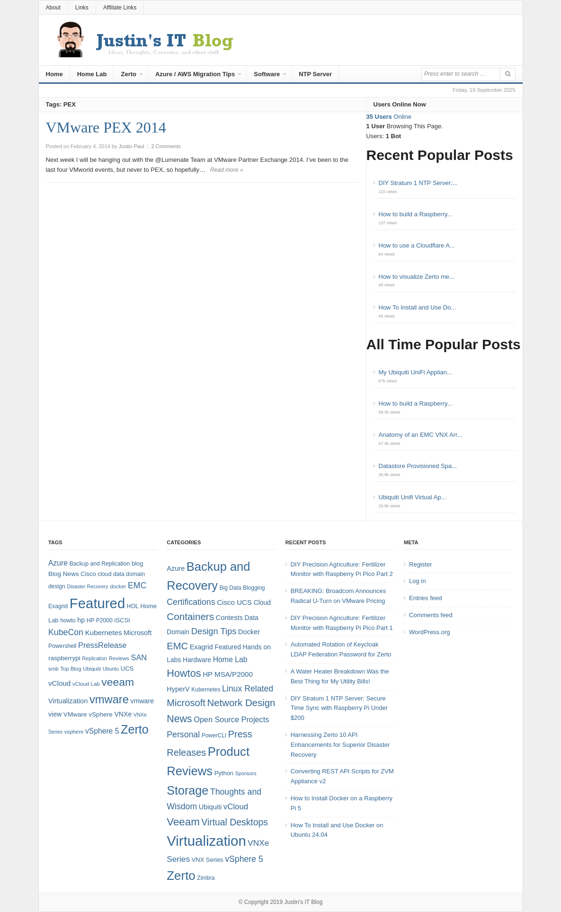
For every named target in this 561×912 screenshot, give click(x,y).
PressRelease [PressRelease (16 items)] (102, 645)
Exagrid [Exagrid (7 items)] (201, 647)
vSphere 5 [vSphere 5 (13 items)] (244, 859)
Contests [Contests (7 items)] (229, 617)
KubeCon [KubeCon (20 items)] (65, 632)
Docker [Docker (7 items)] (249, 632)
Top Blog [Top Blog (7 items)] (70, 669)
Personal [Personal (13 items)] (183, 734)
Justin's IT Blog (304, 902)
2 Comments (165, 146)
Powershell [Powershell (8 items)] (62, 646)
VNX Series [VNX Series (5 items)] (207, 859)
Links (82, 7)
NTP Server (315, 74)
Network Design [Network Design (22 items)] (241, 703)
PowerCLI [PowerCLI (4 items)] (214, 735)
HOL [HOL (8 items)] (133, 606)
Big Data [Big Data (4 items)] (230, 587)
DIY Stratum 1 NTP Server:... (418, 182)
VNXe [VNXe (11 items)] (123, 714)
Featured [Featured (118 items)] (97, 603)
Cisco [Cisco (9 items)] (88, 573)
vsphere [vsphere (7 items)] (74, 732)
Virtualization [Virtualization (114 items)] (206, 841)
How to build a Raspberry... (416, 214)
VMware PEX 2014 (106, 127)
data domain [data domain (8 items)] (129, 574)
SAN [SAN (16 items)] (139, 657)
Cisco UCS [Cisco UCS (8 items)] (234, 602)
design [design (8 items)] (56, 586)
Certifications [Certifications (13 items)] (191, 602)
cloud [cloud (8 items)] (104, 574)
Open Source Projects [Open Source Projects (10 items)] (231, 719)
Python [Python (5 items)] (223, 773)
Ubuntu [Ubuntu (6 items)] (111, 669)
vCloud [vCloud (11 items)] (235, 806)
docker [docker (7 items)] (118, 586)
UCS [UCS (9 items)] (127, 668)
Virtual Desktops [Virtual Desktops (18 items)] (234, 822)
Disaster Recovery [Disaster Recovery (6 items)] (87, 586)
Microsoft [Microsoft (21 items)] (186, 703)
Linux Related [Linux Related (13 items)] (247, 688)
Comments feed (431, 615)
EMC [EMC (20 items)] (137, 585)
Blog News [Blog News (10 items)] (63, 573)
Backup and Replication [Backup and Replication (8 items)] (99, 563)
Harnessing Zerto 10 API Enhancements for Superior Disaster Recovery (340, 744)
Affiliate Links (119, 7)
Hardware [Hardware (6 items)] (197, 660)
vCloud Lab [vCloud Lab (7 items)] (86, 684)
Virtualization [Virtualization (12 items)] (68, 701)
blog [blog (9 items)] (137, 563)
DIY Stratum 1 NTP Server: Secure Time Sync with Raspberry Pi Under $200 (339, 708)
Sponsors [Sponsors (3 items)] (246, 773)
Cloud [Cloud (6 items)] (262, 602)
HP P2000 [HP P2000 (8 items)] (100, 620)
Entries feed (425, 598)
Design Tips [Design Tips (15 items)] (214, 631)
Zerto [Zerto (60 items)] (181, 875)
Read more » (226, 170)
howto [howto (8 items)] (67, 620)
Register (420, 564)
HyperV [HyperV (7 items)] (178, 689)
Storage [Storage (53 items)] (187, 790)
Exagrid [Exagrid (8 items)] (58, 606)
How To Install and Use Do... (417, 307)
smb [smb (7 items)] (53, 669)
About (53, 7)
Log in (417, 580)
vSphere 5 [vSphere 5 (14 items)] (102, 731)
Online (388, 116)
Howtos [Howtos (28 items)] (184, 673)
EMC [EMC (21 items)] (177, 646)
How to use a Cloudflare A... (417, 245)
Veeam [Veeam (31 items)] (183, 822)
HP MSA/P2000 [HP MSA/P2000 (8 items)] (228, 674)
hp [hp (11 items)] (81, 620)
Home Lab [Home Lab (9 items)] (230, 659)
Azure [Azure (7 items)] (176, 568)
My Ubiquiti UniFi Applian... (415, 372)
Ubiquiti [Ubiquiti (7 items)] (92, 669)
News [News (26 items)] (179, 719)
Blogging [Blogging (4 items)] (254, 587)
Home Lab (92, 74)
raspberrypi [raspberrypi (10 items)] (64, 658)
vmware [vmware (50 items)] (109, 699)
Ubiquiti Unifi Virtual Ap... (412, 497)
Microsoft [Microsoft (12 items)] (137, 633)
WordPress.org (429, 632)
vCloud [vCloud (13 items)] (59, 683)
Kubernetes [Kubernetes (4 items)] (205, 689)
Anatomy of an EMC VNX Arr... (421, 434)
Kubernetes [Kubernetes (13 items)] (103, 633)
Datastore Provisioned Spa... (418, 465)
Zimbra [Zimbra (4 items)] (205, 878)
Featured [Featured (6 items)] (227, 647)
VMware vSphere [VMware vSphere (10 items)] (88, 714)
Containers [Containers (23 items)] (190, 616)
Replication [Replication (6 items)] (94, 658)
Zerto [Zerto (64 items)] (135, 729)
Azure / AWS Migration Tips (195, 74)
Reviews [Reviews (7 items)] (119, 658)
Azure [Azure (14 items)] (58, 563)
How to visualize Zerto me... (416, 276)
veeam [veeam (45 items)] (117, 682)
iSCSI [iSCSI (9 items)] (122, 620)
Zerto (128, 74)
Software (267, 74)
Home (54, 74)
